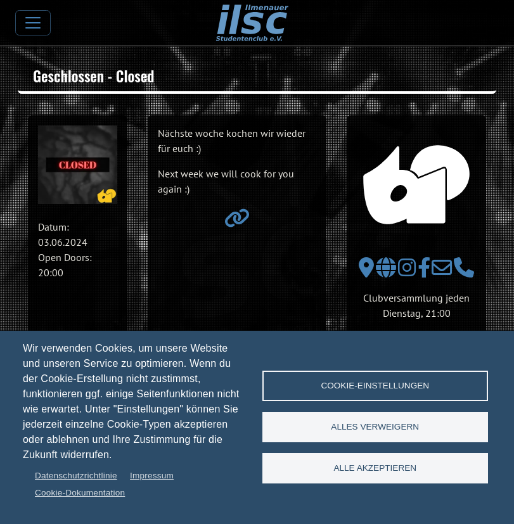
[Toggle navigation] (33, 22)
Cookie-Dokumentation (80, 492)
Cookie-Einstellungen (375, 385)
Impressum (152, 475)
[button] (77, 165)
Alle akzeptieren (374, 468)
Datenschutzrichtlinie (76, 475)
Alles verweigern (375, 426)
